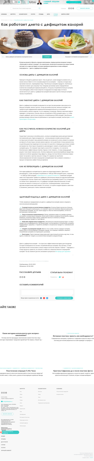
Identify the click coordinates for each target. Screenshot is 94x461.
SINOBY (91, 457)
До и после (4, 442)
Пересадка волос (24, 420)
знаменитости (16, 368)
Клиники (4, 14)
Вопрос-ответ (65, 14)
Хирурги (12, 14)
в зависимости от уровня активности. (48, 175)
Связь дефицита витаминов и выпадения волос (19, 57)
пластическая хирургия (73, 333)
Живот (21, 405)
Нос (21, 391)
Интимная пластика (24, 417)
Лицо (21, 394)
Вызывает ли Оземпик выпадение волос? (76, 57)
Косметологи (23, 14)
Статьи (56, 14)
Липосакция (23, 425)
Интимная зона (42, 400)
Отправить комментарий (64, 298)
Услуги (33, 14)
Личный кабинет (6, 450)
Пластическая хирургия (62, 391)
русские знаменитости (77, 368)
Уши (21, 411)
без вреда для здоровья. (63, 251)
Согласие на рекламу (88, 455)
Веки (21, 397)
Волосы (40, 391)
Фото (48, 14)
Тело (21, 403)
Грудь (21, 400)
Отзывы (41, 14)
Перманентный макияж (44, 403)
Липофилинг (23, 414)
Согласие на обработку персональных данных (83, 454)
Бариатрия (22, 408)
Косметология (60, 394)
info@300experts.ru (7, 401)
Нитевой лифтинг (24, 423)
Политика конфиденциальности (86, 453)
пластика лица (39, 368)
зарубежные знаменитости (27, 368)
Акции (3, 436)
